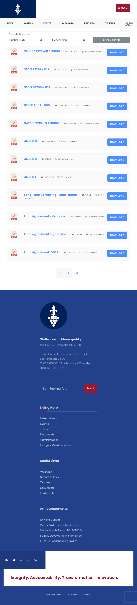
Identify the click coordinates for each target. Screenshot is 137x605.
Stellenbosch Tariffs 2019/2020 (61, 530)
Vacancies (67, 22)
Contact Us (47, 493)
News (10, 22)
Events (47, 22)
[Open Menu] (133, 8)
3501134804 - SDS (37, 105)
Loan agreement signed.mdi (45, 234)
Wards (86, 594)
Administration (49, 439)
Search (90, 388)
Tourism (110, 22)
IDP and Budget (50, 519)
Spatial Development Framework (61, 535)
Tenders (45, 482)
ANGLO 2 (30, 158)
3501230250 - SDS (37, 87)
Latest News (48, 418)
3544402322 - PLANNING (42, 51)
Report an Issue (50, 476)
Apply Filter (111, 39)
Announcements (54, 594)
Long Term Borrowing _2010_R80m (50, 194)
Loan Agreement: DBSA (41, 251)
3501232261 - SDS (36, 69)
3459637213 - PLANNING (41, 122)
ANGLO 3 (30, 140)
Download (117, 52)
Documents (47, 434)
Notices (28, 22)
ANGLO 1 (30, 176)
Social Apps (129, 23)
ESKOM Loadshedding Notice (58, 540)
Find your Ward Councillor (56, 445)
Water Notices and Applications (60, 524)
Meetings (89, 22)
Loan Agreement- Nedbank (44, 216)
